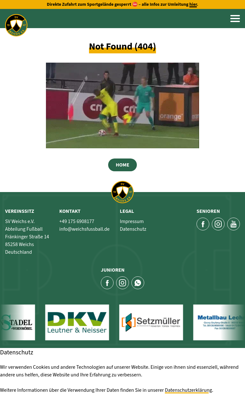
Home (123, 164)
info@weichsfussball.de (84, 229)
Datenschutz (133, 229)
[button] (235, 18)
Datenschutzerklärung (188, 390)
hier (193, 4)
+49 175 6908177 (76, 221)
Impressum (132, 221)
